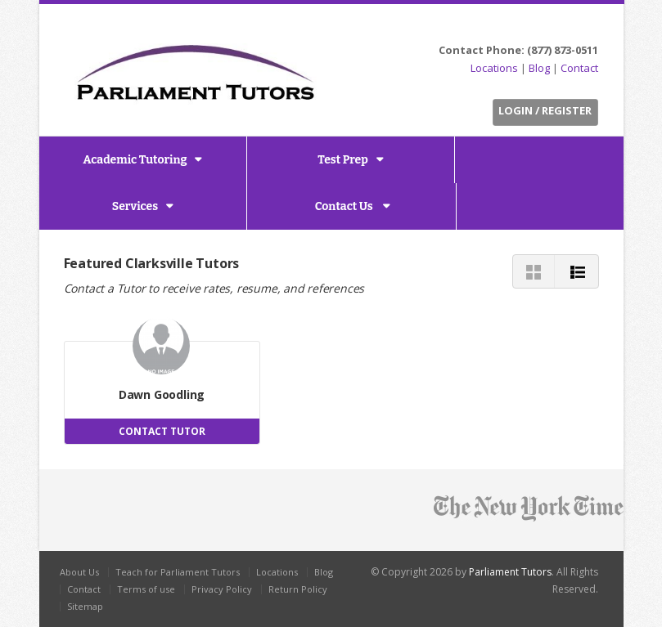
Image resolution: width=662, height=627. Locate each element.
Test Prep (342, 160)
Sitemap (85, 606)
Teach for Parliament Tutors (177, 572)
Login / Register (545, 110)
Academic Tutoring (135, 160)
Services (135, 206)
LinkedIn (565, 25)
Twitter (527, 25)
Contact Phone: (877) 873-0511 (518, 50)
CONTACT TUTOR (162, 431)
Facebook (546, 25)
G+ (587, 25)
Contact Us (345, 206)
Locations (494, 67)
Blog (539, 67)
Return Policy (297, 589)
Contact (579, 67)
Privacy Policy (221, 589)
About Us (79, 572)
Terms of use (146, 589)
